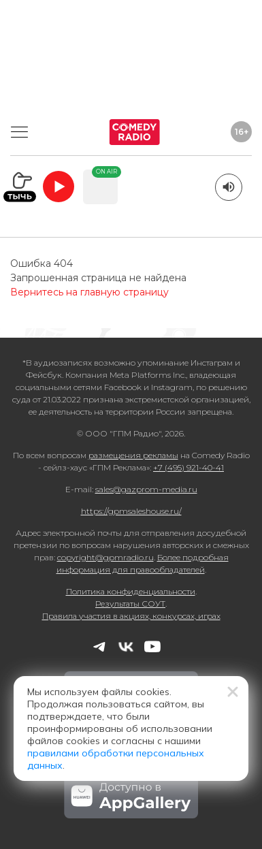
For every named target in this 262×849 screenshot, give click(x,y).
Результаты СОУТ (130, 603)
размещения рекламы (133, 455)
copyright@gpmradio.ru (105, 557)
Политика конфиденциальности (130, 591)
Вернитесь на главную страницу (89, 292)
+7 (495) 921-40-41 (188, 467)
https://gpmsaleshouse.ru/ (131, 511)
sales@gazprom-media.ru (146, 489)
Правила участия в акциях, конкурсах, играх (131, 616)
